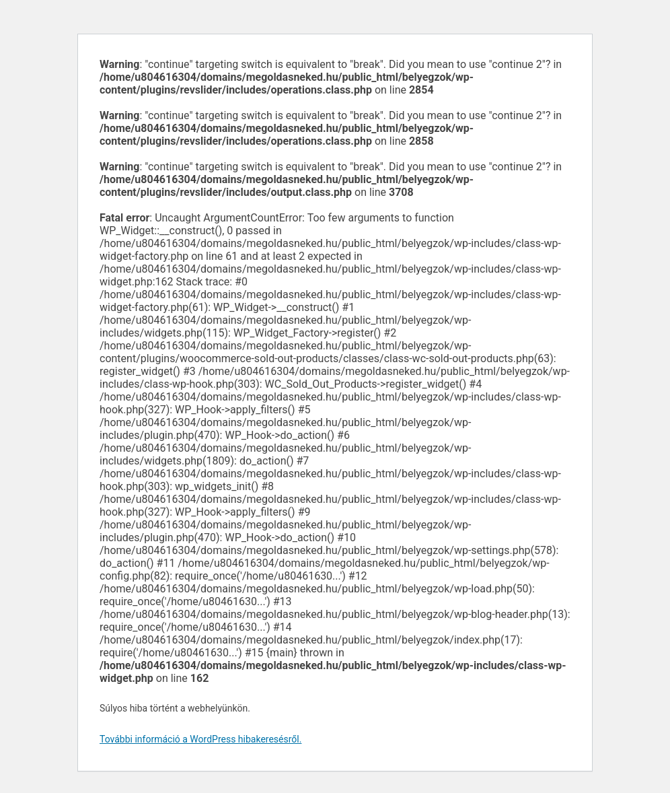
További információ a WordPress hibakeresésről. (200, 739)
